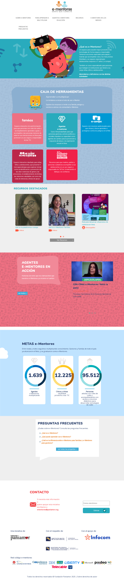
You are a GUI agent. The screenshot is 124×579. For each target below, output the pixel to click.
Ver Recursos (62, 240)
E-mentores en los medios (98, 19)
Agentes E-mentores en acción (60, 19)
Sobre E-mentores (23, 18)
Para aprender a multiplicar (42, 19)
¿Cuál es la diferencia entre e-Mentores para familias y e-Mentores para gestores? (67, 441)
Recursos (79, 18)
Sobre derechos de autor (87, 576)
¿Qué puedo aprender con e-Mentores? (56, 437)
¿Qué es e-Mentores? (50, 433)
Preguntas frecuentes (23, 28)
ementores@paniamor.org (47, 509)
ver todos (21, 293)
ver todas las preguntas (66, 449)
